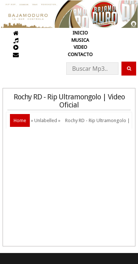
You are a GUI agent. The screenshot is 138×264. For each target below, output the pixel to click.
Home (20, 120)
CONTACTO (80, 54)
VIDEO (80, 47)
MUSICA (80, 40)
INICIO (80, 33)
